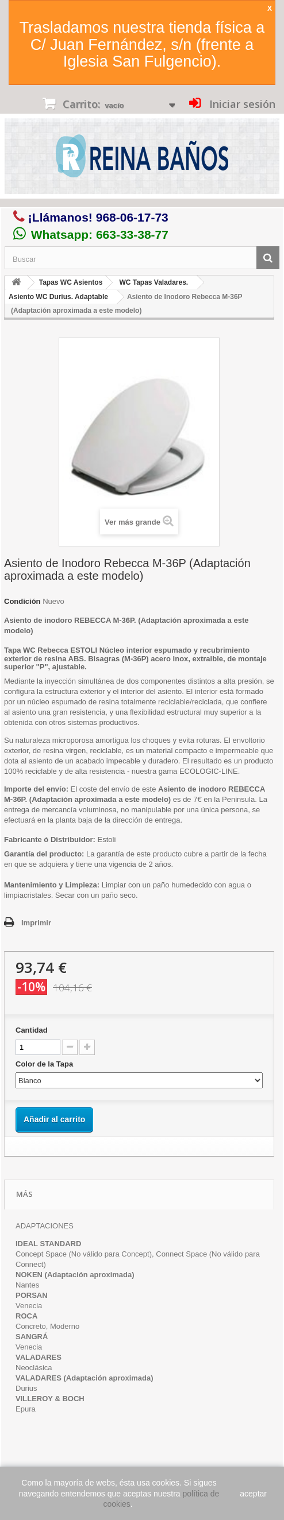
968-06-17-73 (132, 217)
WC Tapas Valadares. (153, 282)
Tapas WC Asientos (71, 282)
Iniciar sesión (240, 104)
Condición (22, 601)
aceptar (253, 1493)
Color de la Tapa (45, 1064)
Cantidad (32, 1030)
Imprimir (36, 922)
